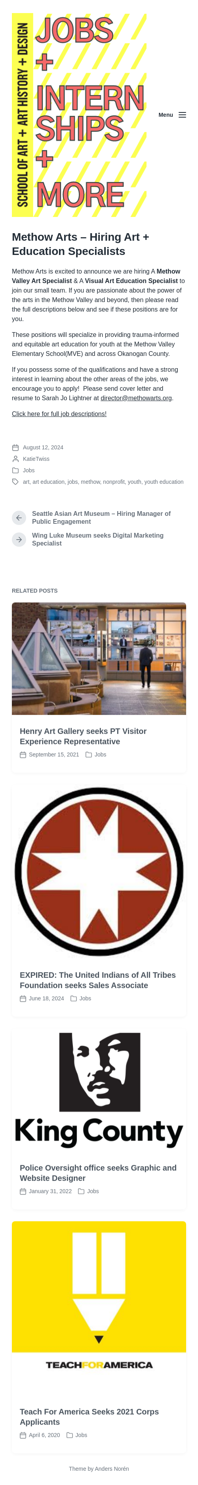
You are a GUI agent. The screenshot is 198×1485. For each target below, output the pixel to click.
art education (48, 482)
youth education (164, 482)
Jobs (29, 470)
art (26, 482)
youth (134, 482)
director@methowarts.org (136, 398)
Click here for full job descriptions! (59, 414)
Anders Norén (112, 1469)
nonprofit (113, 482)
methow (90, 482)
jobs (73, 482)
